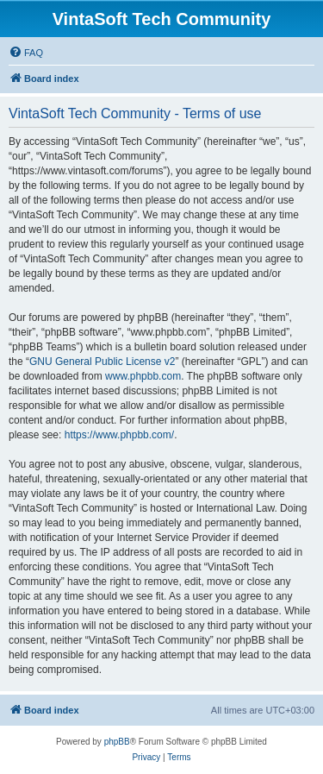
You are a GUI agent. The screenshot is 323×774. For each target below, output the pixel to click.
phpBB (117, 741)
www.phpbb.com (143, 376)
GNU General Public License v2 (102, 362)
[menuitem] (26, 52)
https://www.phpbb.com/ (119, 435)
